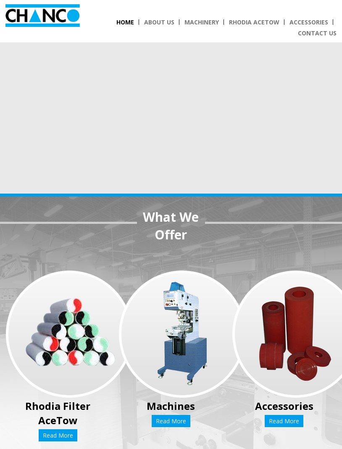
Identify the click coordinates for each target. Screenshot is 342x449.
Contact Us (317, 33)
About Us (159, 22)
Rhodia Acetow (254, 22)
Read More (58, 435)
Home (125, 22)
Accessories (308, 22)
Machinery (201, 22)
